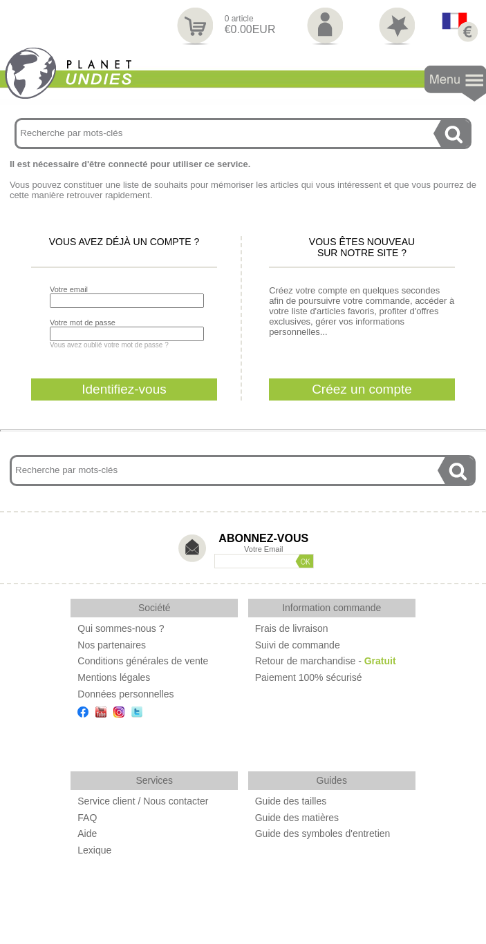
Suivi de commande (297, 645)
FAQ (87, 817)
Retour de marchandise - (325, 660)
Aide (87, 833)
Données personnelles (125, 694)
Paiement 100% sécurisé (308, 677)
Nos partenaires (111, 645)
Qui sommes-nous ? (120, 628)
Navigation (455, 84)
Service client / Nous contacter (142, 801)
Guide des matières (297, 817)
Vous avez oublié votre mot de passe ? (109, 345)
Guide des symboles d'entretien (323, 833)
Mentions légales (113, 677)
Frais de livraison (291, 628)
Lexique (94, 850)
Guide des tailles (291, 801)
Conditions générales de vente (142, 660)
